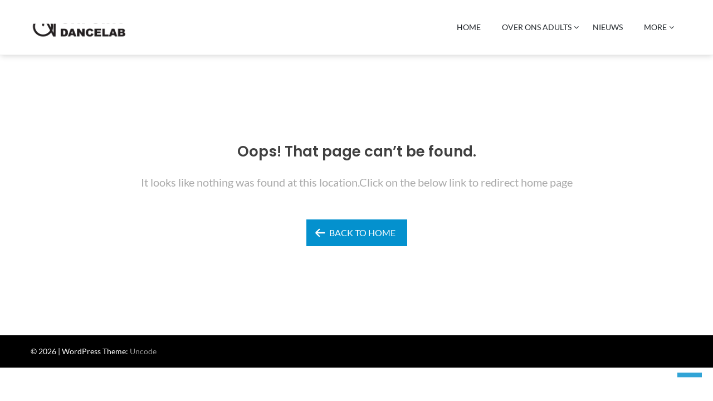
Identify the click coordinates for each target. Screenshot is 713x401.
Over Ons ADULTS (537, 27)
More (655, 27)
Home (469, 27)
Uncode (143, 351)
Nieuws (608, 27)
